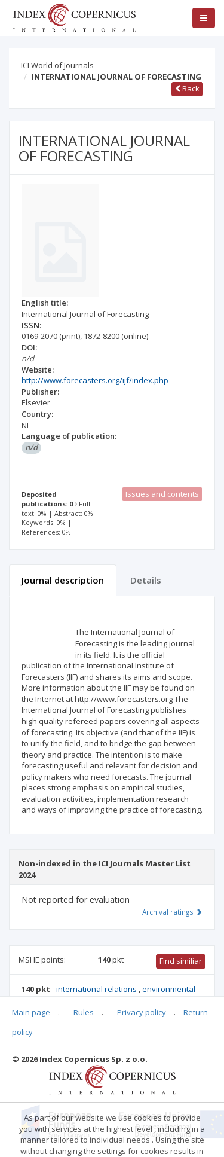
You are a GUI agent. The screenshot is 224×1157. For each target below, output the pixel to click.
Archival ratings (172, 912)
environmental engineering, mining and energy (108, 995)
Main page (31, 1012)
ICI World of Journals (57, 65)
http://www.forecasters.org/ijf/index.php (95, 380)
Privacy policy (141, 1012)
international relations (97, 989)
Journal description (63, 580)
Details (145, 580)
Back (187, 88)
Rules (83, 1012)
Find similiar (180, 960)
